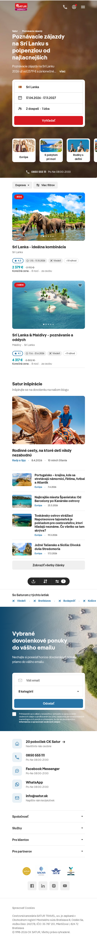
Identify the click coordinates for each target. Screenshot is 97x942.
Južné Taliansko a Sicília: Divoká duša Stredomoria (57, 547)
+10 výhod (71, 260)
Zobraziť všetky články (49, 565)
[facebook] (32, 885)
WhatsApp (34, 782)
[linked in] (42, 885)
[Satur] (21, 7)
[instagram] (53, 885)
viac (62, 71)
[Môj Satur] (74, 7)
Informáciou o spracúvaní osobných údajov (39, 721)
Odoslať (48, 703)
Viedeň (19, 601)
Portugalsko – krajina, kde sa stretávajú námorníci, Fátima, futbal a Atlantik (60, 478)
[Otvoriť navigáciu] (83, 7)
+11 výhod (70, 353)
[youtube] (65, 885)
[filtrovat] (60, 581)
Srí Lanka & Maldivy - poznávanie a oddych (42, 337)
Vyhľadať (48, 120)
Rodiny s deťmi (78, 157)
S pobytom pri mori (51, 157)
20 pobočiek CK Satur (45, 741)
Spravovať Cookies (23, 908)
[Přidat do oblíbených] (80, 197)
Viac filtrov (45, 185)
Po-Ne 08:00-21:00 (48, 172)
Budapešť (67, 601)
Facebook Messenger (43, 769)
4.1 (18, 353)
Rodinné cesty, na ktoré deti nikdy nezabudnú (42, 452)
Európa (23, 157)
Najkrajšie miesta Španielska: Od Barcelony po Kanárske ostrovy (58, 499)
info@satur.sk (37, 796)
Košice (89, 601)
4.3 (18, 260)
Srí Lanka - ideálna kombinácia (39, 246)
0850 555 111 (35, 755)
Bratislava (42, 601)
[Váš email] (48, 680)
